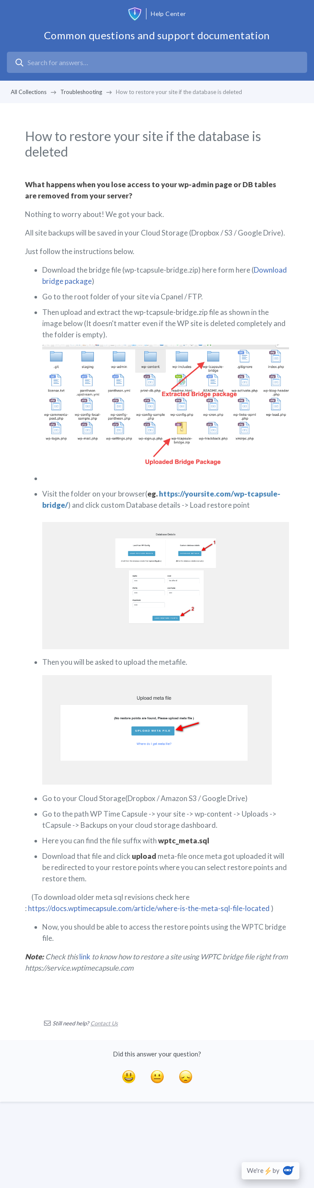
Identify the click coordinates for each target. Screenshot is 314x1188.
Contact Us (104, 1023)
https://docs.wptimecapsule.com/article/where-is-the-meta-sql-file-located (149, 908)
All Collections (29, 91)
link (84, 956)
